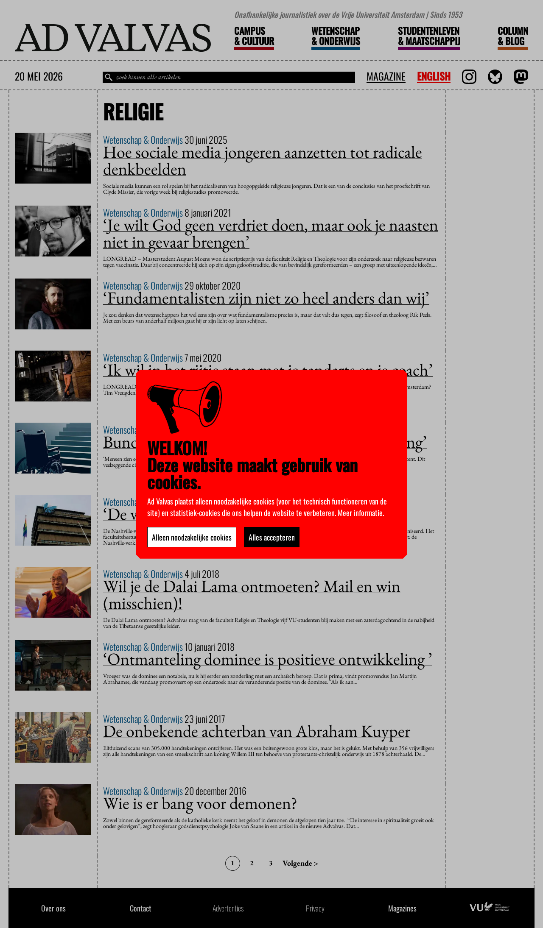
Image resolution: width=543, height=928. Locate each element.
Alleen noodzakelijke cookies (192, 537)
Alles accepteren (272, 537)
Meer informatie (360, 512)
